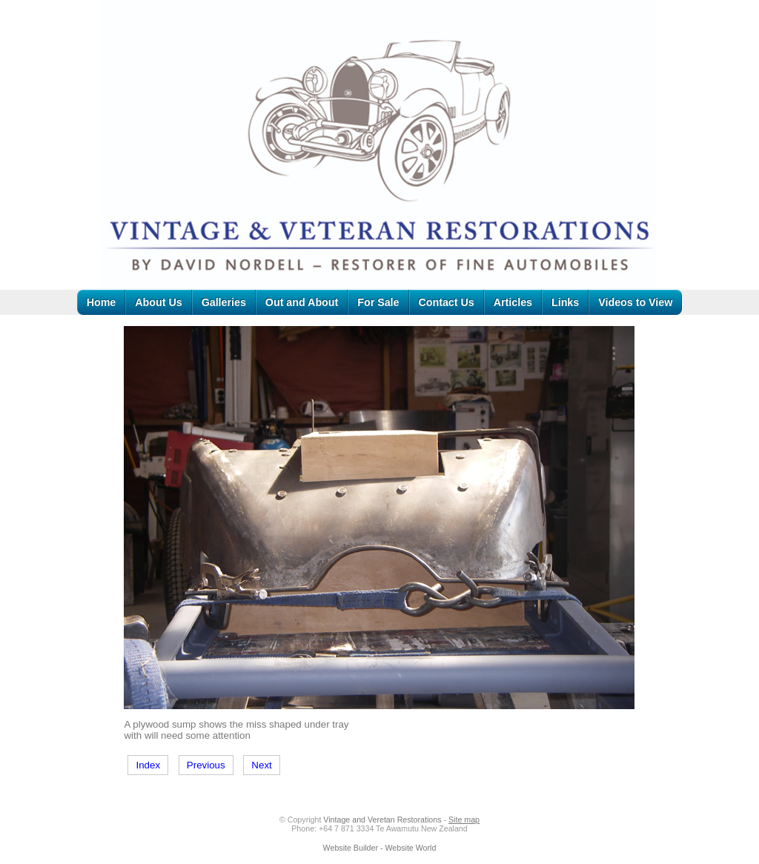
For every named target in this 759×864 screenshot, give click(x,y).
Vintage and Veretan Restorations (382, 819)
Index (148, 765)
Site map (464, 819)
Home (101, 302)
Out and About (301, 302)
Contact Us (446, 302)
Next (261, 765)
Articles (513, 302)
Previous (206, 765)
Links (565, 302)
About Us (158, 302)
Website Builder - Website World (380, 847)
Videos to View (635, 302)
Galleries (224, 302)
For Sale (378, 302)
